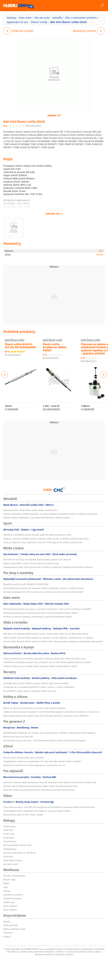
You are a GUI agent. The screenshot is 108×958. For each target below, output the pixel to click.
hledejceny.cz (9, 826)
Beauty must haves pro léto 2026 (18, 736)
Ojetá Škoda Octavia (12, 860)
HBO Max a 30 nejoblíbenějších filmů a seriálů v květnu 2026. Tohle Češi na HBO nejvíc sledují (45, 633)
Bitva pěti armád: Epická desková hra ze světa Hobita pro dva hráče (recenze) (39, 789)
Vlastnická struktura (64, 954)
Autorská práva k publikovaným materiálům (85, 949)
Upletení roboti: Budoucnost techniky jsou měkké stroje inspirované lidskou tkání (40, 786)
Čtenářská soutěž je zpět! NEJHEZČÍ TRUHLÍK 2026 (25, 584)
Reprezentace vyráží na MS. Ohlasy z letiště (23, 814)
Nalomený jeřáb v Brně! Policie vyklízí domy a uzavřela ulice (30, 510)
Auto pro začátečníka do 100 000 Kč (19, 852)
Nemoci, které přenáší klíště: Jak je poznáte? (23, 757)
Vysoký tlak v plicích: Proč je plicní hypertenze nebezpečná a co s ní (34, 765)
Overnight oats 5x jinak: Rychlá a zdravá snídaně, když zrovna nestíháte (36, 683)
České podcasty (10, 925)
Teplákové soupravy (12, 898)
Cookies (97, 951)
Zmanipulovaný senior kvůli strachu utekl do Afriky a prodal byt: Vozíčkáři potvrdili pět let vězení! (48, 567)
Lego (5, 887)
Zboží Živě (8, 830)
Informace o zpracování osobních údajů (74, 951)
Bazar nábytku (10, 909)
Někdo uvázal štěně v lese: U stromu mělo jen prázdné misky (31, 563)
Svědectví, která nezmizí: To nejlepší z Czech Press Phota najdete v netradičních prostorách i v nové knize (51, 711)
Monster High (9, 879)
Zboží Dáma (8, 837)
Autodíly (57, 17)
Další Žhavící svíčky (14, 340)
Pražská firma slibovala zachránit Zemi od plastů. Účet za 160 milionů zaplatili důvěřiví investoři (47, 662)
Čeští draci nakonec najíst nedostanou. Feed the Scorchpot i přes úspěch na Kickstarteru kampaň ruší (49, 782)
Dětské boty (8, 902)
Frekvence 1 (8, 932)
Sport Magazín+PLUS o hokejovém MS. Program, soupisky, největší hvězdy (36, 810)
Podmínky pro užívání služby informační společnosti (30, 951)
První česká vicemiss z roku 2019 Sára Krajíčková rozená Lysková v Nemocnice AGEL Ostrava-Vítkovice (49, 807)
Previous (4, 374)
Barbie (6, 883)
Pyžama (6, 890)
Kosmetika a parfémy (13, 894)
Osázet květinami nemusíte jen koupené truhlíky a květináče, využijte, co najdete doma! (43, 588)
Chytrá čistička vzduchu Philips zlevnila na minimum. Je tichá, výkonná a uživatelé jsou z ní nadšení (48, 637)
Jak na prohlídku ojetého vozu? (17, 845)
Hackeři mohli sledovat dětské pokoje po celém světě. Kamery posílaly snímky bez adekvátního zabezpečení (53, 641)
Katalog (11, 17)
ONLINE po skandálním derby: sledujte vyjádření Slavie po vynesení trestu (37, 534)
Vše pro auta (42, 17)
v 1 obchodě (11, 409)
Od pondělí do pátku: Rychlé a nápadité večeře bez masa (29, 690)
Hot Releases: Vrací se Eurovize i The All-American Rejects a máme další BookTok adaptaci (44, 740)
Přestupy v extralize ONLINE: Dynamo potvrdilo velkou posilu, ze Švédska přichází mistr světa (46, 538)
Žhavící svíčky (39, 22)
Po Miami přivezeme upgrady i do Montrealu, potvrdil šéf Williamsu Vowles (37, 616)
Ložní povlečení (10, 906)
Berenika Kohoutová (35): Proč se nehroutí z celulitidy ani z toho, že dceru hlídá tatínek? (43, 591)
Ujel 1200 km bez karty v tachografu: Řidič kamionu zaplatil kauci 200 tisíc (37, 559)
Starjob (6, 921)
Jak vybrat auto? (10, 864)
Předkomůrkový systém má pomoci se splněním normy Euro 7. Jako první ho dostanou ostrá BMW (47, 609)
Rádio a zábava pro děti (14, 928)
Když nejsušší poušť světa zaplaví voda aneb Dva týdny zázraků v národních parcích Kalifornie (46, 715)
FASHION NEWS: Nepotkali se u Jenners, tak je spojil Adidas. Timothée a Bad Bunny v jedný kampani (49, 732)
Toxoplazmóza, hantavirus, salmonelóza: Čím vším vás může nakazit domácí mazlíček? (42, 761)
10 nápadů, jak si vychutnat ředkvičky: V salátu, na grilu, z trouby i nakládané (38, 687)
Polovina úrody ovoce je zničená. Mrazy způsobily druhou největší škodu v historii (40, 666)
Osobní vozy (8, 833)
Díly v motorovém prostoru (81, 17)
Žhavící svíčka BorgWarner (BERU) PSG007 (54, 347)
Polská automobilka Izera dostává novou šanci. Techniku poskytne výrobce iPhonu (40, 612)
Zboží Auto (8, 856)
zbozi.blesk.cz (9, 841)
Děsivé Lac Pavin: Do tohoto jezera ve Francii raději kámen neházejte (34, 708)
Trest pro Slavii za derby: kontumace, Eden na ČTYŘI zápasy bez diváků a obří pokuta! (42, 542)
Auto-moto (25, 17)
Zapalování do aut (17, 22)
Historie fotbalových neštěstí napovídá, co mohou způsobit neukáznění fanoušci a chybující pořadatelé (50, 513)
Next (103, 374)
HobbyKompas (10, 849)
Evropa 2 (7, 936)
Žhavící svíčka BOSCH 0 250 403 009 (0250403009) (20, 345)
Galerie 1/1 (54, 115)
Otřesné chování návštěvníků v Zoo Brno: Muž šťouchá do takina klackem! (36, 517)
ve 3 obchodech (51, 409)
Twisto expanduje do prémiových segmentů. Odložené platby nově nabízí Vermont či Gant (44, 658)
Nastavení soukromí (44, 954)
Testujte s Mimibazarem (14, 875)
